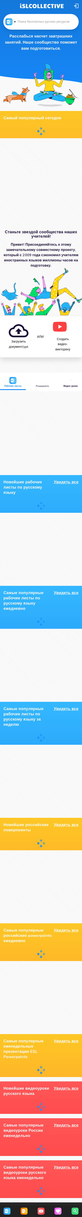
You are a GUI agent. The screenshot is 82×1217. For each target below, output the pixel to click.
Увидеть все (66, 482)
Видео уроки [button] (70, 382)
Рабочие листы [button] (12, 382)
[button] (76, 6)
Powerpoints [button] (42, 382)
